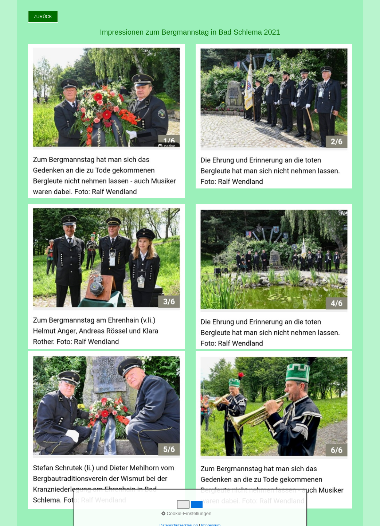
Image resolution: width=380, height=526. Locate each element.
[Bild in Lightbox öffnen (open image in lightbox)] (106, 121)
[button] (43, 17)
